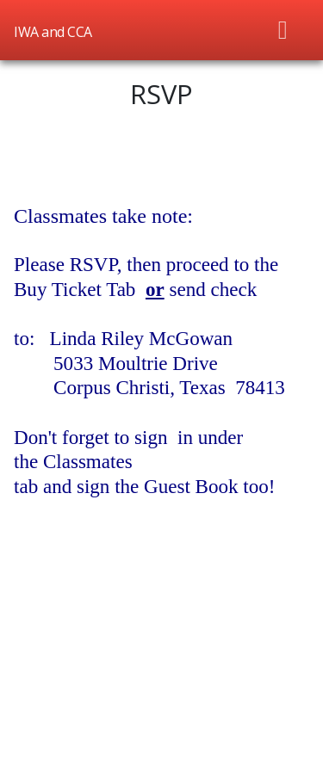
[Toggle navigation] (283, 30)
